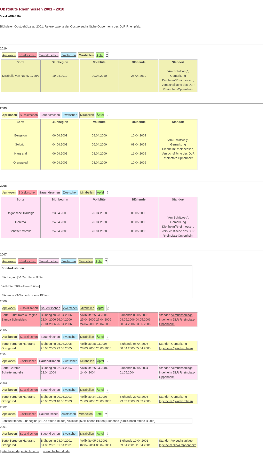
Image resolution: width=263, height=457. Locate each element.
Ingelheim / (166, 348)
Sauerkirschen (48, 55)
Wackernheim (184, 348)
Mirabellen (87, 115)
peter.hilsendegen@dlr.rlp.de (20, 451)
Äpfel (99, 55)
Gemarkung (179, 343)
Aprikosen (9, 55)
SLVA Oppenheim (184, 445)
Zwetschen (68, 55)
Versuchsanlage (181, 315)
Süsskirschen (27, 55)
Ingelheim (166, 319)
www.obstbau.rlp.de (56, 451)
